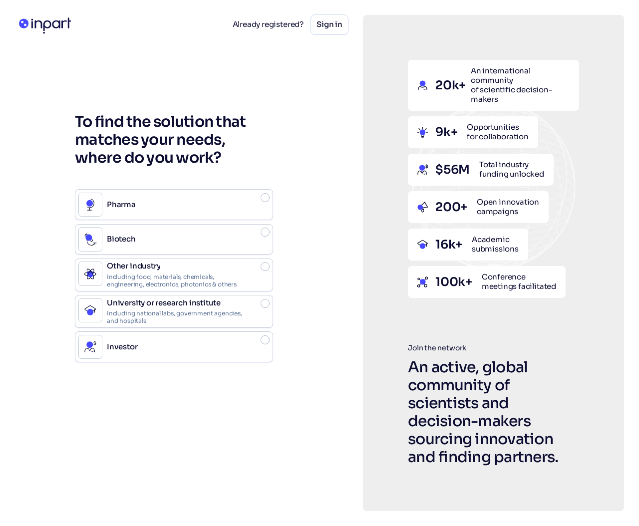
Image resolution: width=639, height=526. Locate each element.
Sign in (329, 24)
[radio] (174, 204)
